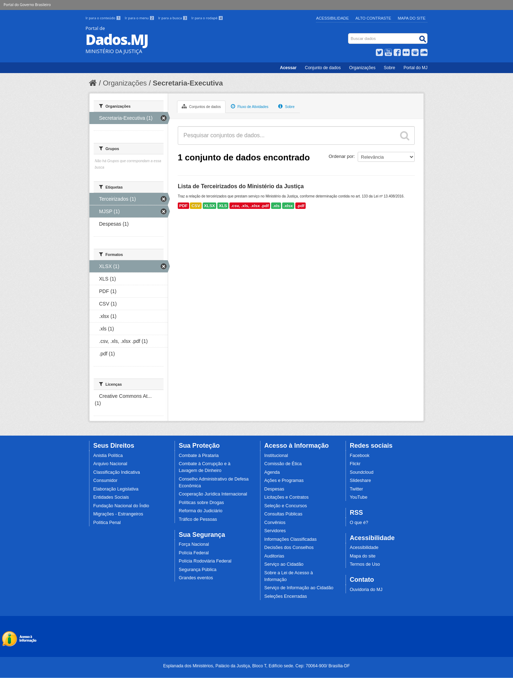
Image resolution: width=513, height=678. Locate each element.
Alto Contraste (373, 18)
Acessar (288, 67)
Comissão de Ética (283, 463)
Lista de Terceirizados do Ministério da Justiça (241, 186)
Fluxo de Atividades (250, 106)
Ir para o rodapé (207, 18)
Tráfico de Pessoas (198, 519)
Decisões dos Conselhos (289, 547)
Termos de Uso (365, 564)
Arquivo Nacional (110, 463)
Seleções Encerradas (285, 596)
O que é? (359, 522)
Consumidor (105, 480)
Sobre (389, 67)
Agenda (272, 472)
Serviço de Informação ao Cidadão (298, 587)
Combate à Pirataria (199, 455)
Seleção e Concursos (285, 505)
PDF (183, 205)
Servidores (275, 530)
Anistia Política (108, 455)
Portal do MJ (416, 67)
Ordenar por (341, 156)
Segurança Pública (198, 569)
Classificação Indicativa (116, 472)
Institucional (276, 455)
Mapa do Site (412, 18)
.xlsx (288, 205)
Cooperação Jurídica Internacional (213, 494)
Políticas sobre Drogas (201, 502)
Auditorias (274, 556)
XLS (223, 205)
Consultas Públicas (283, 514)
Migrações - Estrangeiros (118, 514)
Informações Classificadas (290, 539)
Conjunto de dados (323, 67)
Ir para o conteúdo (104, 18)
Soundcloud (362, 472)
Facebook (359, 455)
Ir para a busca (173, 18)
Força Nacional (194, 544)
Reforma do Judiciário (201, 510)
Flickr (355, 463)
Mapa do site (362, 556)
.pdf (301, 205)
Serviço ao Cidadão (284, 564)
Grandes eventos (196, 577)
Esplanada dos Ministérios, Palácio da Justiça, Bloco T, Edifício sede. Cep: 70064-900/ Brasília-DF (256, 665)
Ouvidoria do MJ (366, 589)
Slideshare (360, 480)
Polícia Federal (194, 552)
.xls (276, 205)
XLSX (209, 205)
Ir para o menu (140, 18)
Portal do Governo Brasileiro (27, 4)
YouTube (359, 497)
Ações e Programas (284, 480)
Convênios (275, 522)
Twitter (356, 489)
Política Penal (107, 522)
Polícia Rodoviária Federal (205, 561)
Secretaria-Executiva (188, 83)
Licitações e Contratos (286, 497)
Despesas (274, 489)
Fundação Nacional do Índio (121, 505)
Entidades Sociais (111, 497)
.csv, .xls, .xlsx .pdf (250, 205)
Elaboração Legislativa (116, 489)
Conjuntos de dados (201, 106)
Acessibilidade (332, 18)
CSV (195, 205)
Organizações (362, 67)
